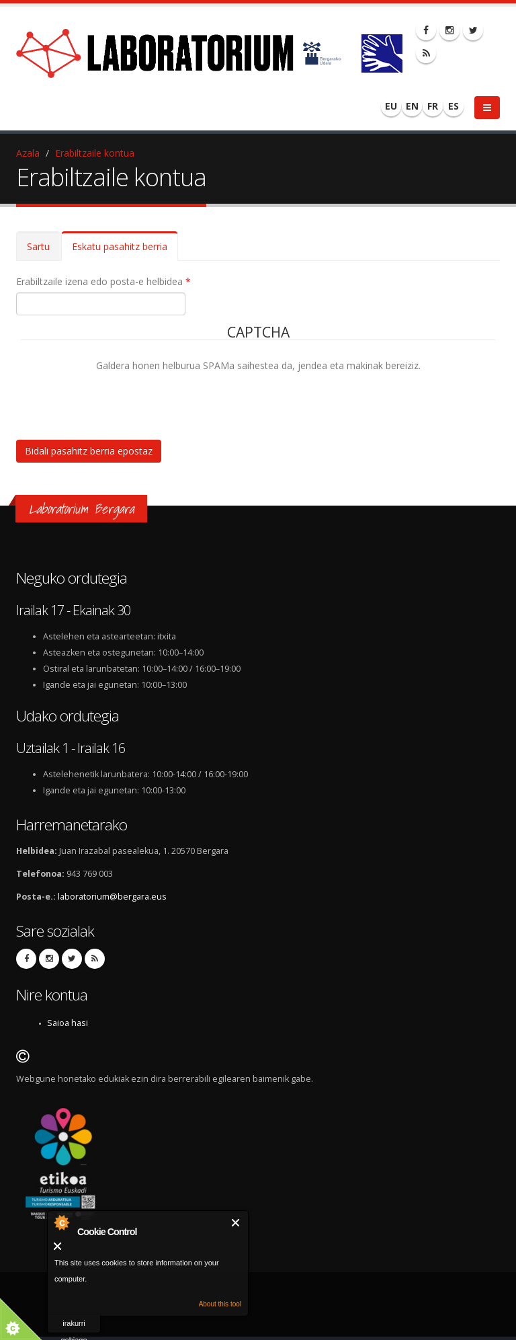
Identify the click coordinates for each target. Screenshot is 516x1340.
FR (432, 106)
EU (391, 106)
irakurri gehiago (73, 1326)
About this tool (220, 1304)
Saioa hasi (67, 1023)
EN (412, 106)
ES (453, 106)
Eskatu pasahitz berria (125, 250)
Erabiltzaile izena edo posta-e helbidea (103, 281)
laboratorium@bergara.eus (112, 896)
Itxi (236, 1222)
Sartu (38, 246)
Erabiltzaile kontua (94, 153)
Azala (28, 153)
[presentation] (123, 399)
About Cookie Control (61, 1222)
